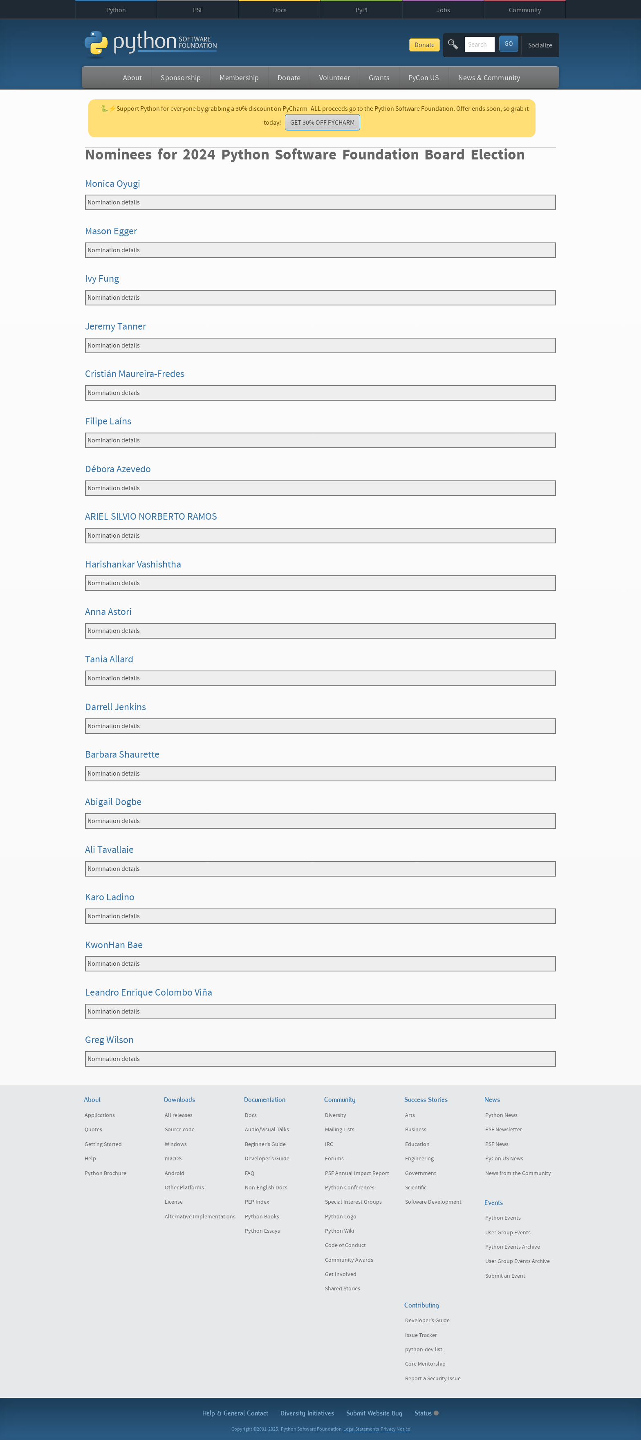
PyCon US (423, 78)
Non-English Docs (266, 1187)
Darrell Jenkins (115, 707)
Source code (180, 1129)
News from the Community (518, 1173)
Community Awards (349, 1260)
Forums (334, 1158)
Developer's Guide (267, 1158)
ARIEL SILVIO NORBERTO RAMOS (151, 516)
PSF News (497, 1144)
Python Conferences (349, 1187)
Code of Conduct (345, 1245)
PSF (198, 10)
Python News (501, 1115)
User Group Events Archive (517, 1261)
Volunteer (334, 78)
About (132, 78)
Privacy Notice (395, 1429)
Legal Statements (361, 1429)
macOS (173, 1158)
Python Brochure (105, 1173)
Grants (379, 78)
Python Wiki (339, 1231)
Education (417, 1144)
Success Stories (426, 1099)
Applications (100, 1115)
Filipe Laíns (108, 421)
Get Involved (340, 1274)
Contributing (421, 1305)
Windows (176, 1144)
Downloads (179, 1099)
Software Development (433, 1202)
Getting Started (103, 1144)
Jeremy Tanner (115, 326)
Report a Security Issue (433, 1378)
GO (508, 43)
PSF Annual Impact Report (357, 1173)
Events (493, 1202)
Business (415, 1129)
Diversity (335, 1115)
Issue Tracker (421, 1335)
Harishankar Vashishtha (133, 564)
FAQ (249, 1173)
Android (174, 1173)
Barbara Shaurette (122, 754)
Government (420, 1173)
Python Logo (340, 1216)
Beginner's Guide (265, 1144)
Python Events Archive (512, 1247)
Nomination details (113, 202)
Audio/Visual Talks (267, 1129)
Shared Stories (342, 1288)
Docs (280, 10)
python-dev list (423, 1349)
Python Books (262, 1216)
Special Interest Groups (353, 1202)
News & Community (489, 78)
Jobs (443, 10)
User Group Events (508, 1232)
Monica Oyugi (112, 183)
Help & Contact (235, 1413)
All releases (179, 1115)
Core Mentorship (425, 1364)
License (174, 1202)
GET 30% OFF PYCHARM (322, 122)
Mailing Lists (339, 1129)
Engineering (419, 1158)
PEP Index (257, 1202)
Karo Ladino (109, 897)
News (492, 1099)
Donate (363, 45)
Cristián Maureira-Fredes (134, 373)
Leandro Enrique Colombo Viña (148, 992)
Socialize (540, 45)
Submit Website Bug (374, 1413)
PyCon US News (504, 1158)
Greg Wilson (109, 1039)
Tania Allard (109, 659)
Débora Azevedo (118, 469)
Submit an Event (505, 1276)
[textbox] (449, 44)
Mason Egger (111, 231)
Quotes (93, 1129)
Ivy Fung (102, 278)
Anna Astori (108, 611)
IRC (329, 1144)
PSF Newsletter (503, 1129)
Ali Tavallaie (109, 849)
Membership (239, 78)
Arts (410, 1115)
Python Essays (262, 1231)
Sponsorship (181, 78)
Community (525, 10)
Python (116, 10)
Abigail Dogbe (113, 801)
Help (90, 1158)
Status (427, 1413)
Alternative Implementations (200, 1216)
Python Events (503, 1218)
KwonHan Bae (114, 945)
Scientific (415, 1187)
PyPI (362, 10)
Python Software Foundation (311, 1429)
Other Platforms (184, 1187)
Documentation (264, 1099)
